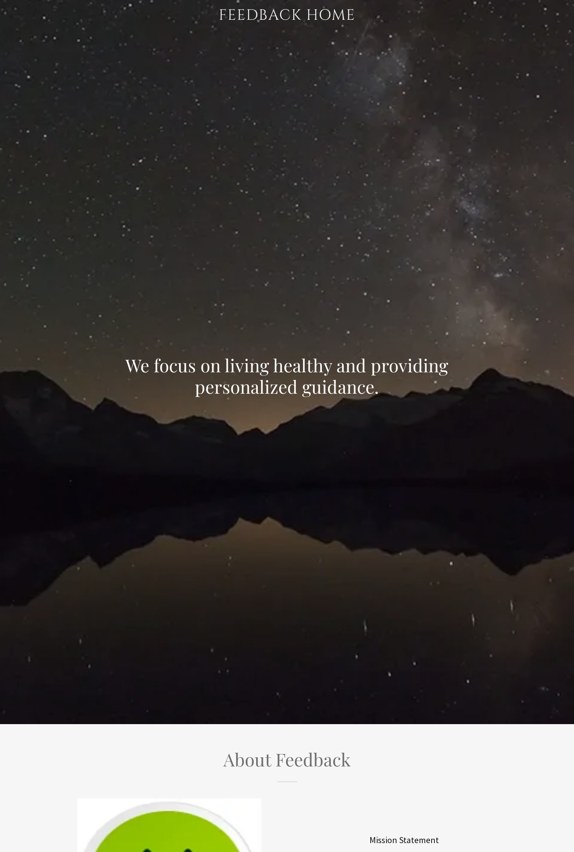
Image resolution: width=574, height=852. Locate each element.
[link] (287, 17)
